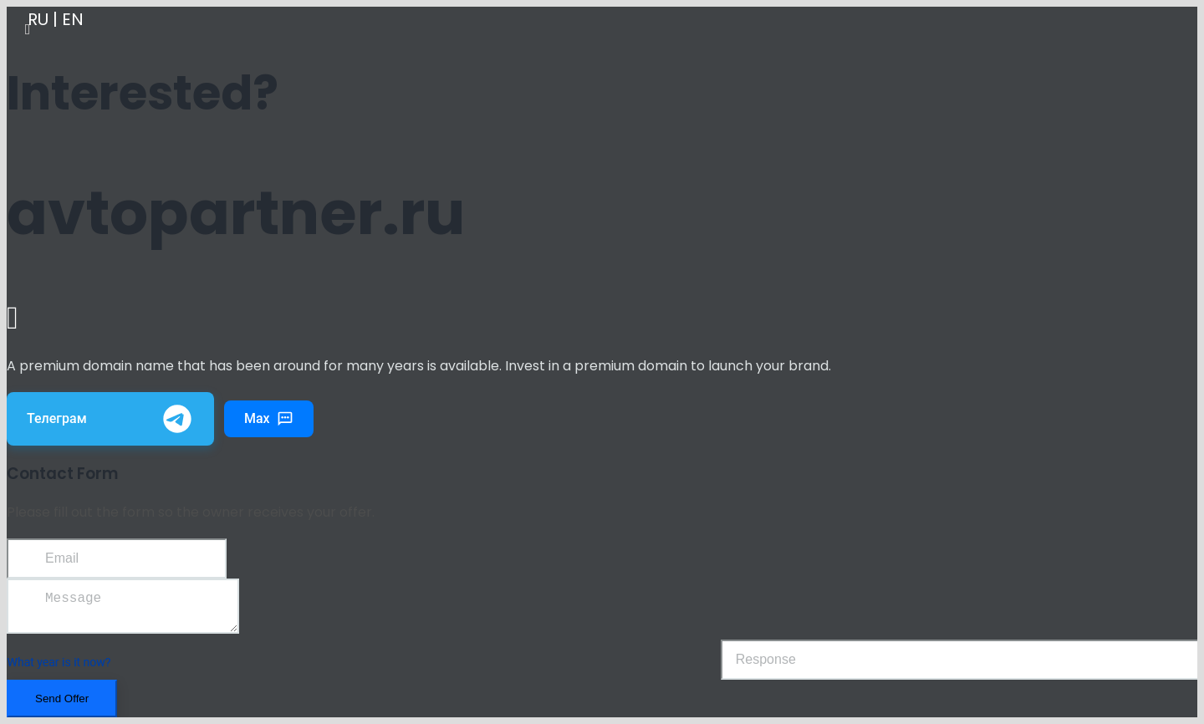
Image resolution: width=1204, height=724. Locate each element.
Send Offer (62, 705)
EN (73, 19)
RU (38, 19)
